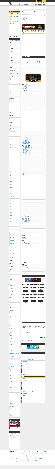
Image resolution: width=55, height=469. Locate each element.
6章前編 (10, 206)
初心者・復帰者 (40, 4)
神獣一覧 (11, 415)
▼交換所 (27, 62)
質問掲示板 (11, 57)
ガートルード (11, 390)
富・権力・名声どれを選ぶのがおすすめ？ (27, 91)
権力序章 (11, 181)
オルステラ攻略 (35, 4)
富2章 (10, 134)
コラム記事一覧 (11, 418)
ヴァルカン (11, 387)
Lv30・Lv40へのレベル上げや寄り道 (26, 138)
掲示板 (44, 4)
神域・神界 (11, 300)
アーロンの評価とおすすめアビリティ (15, 16)
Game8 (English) (36, 451)
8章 (10, 228)
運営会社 (33, 451)
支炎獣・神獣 (25, 301)
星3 (10, 82)
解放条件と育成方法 (12, 406)
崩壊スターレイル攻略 (18, 456)
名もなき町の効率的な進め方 (13, 243)
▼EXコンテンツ (27, 63)
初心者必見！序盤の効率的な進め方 (33, 78)
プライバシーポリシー (21, 451)
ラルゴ (10, 394)
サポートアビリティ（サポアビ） (13, 101)
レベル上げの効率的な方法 (25, 137)
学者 (10, 378)
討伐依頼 (40, 295)
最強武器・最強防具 (12, 310)
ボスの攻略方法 (24, 215)
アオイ (10, 400)
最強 (33, 285)
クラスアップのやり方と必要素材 (26, 146)
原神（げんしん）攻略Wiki (18, 458)
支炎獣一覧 (11, 409)
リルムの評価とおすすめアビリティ (15, 21)
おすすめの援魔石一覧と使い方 (26, 221)
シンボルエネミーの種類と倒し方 (26, 216)
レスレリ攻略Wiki (27, 458)
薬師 (10, 89)
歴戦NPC (11, 272)
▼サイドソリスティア (39, 63)
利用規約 (17, 451)
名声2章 (10, 190)
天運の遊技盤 (40, 298)
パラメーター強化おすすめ (12, 412)
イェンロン (11, 393)
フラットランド (11, 288)
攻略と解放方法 (11, 360)
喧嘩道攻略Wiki (36, 460)
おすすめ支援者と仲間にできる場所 (26, 220)
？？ (10, 231)
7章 (10, 168)
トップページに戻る (33, 280)
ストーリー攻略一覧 (12, 128)
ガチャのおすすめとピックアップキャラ (27, 85)
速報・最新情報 (25, 285)
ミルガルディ (11, 397)
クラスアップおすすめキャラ (25, 148)
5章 (10, 165)
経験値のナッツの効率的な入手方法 (26, 142)
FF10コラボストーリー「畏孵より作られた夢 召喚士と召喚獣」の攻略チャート (15, 23)
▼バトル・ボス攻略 (28, 61)
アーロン (26, 18)
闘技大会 (33, 298)
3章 (10, 162)
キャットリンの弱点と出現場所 (26, 141)
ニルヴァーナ (11, 51)
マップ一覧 (11, 282)
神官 (10, 92)
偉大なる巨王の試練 (12, 366)
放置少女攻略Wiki (27, 460)
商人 (10, 86)
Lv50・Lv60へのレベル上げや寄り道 (26, 139)
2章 (10, 199)
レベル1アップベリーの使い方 (26, 143)
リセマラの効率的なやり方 (25, 86)
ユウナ (25, 18)
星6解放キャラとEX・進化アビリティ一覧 (27, 149)
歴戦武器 (11, 335)
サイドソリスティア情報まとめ (13, 119)
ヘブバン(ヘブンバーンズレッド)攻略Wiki (39, 458)
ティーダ (23, 18)
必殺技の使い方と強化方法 (25, 151)
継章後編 (11, 215)
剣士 (10, 85)
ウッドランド (11, 285)
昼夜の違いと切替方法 (25, 265)
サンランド (11, 294)
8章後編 (10, 212)
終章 (10, 171)
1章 (10, 218)
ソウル (33, 295)
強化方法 (11, 344)
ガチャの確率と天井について (25, 87)
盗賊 (10, 372)
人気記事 (12, 13)
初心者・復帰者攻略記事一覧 (25, 35)
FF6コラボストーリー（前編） (13, 247)
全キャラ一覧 (11, 76)
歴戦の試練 (11, 363)
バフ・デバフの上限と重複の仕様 (26, 219)
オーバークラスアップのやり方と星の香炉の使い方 (28, 147)
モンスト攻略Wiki (36, 456)
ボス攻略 (33, 291)
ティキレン (11, 384)
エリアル (11, 338)
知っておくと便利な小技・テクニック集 (27, 109)
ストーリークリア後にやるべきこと (26, 243)
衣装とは (23, 171)
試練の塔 (25, 298)
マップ (40, 291)
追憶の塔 (11, 269)
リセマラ (19, 4)
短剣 (10, 316)
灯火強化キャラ (26, 4)
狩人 (10, 375)
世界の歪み (11, 303)
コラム (33, 301)
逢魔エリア (11, 125)
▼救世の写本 (39, 62)
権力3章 (10, 140)
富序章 (10, 175)
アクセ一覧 (11, 329)
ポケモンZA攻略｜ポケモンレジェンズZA (20, 453)
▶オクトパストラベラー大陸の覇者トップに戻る (15, 40)
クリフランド (11, 291)
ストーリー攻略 (25, 291)
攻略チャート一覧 (12, 234)
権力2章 (10, 138)
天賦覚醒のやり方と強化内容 (25, 153)
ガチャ (22, 4)
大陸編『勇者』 (11, 257)
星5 (10, 79)
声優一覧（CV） (24, 174)
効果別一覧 (11, 332)
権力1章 (10, 137)
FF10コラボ (30, 4)
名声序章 (11, 187)
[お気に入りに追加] (36, 2)
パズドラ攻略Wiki (27, 456)
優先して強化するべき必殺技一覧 (26, 152)
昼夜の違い (11, 122)
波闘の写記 (11, 279)
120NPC (11, 275)
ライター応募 (43, 451)
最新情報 (11, 4)
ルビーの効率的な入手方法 (25, 88)
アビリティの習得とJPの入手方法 (26, 150)
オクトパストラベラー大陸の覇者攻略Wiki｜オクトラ (27, 340)
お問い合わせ (30, 451)
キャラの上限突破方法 (25, 140)
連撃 (10, 112)
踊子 (10, 95)
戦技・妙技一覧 (11, 347)
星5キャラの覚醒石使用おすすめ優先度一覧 (27, 154)
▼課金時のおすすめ (39, 61)
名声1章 (10, 141)
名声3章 (10, 144)
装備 (25, 295)
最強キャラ (15, 4)
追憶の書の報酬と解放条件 (25, 238)
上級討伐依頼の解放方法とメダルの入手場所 (14, 353)
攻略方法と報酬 (11, 403)
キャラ (33, 288)
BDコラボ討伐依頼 (12, 356)
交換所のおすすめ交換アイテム (13, 116)
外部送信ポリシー (26, 451)
